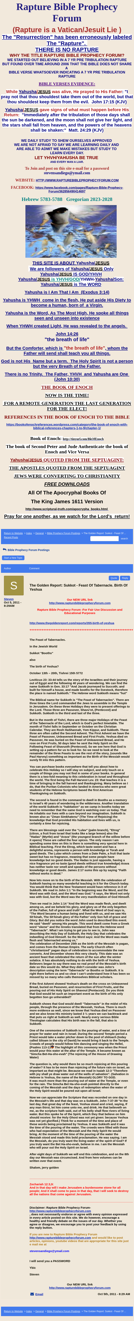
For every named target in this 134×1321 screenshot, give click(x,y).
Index (29, 533)
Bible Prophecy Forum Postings (63, 533)
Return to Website (13, 533)
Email (39, 1294)
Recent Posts (11, 537)
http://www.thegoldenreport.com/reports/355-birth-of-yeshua (72, 623)
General (39, 533)
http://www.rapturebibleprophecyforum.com (80, 603)
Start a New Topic (13, 557)
